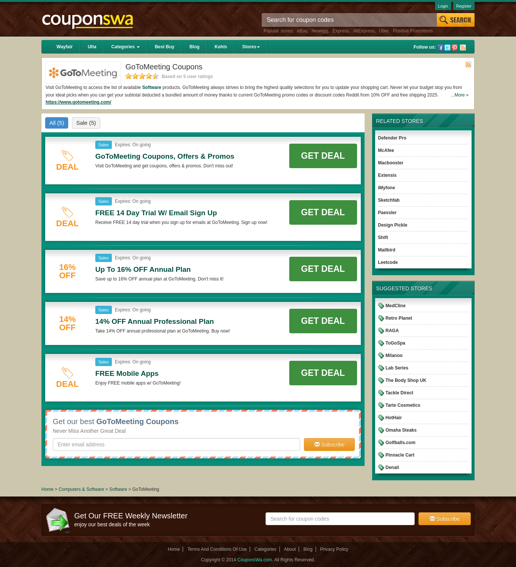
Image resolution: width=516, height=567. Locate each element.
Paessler (387, 212)
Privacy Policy (334, 549)
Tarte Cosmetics (403, 405)
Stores (251, 46)
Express (341, 31)
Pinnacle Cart (400, 455)
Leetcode (388, 262)
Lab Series (397, 368)
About (290, 549)
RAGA (392, 330)
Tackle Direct (400, 392)
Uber (383, 31)
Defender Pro (392, 138)
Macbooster (390, 163)
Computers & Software (82, 489)
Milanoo (394, 355)
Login (443, 6)
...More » (460, 95)
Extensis (387, 175)
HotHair (394, 417)
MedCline (396, 305)
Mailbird (386, 250)
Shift (383, 237)
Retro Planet (399, 318)
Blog (194, 46)
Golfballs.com (400, 442)
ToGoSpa (395, 343)
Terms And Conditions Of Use (217, 549)
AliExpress (364, 31)
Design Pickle (393, 225)
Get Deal (323, 156)
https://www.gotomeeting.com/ (78, 102)
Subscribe (329, 444)
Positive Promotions (413, 31)
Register (464, 6)
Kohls (221, 46)
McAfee (386, 150)
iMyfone (386, 187)
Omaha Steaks (401, 430)
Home (47, 489)
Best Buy (164, 46)
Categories (125, 46)
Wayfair (64, 46)
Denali (392, 467)
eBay (302, 31)
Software (152, 87)
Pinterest (455, 47)
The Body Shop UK (406, 380)
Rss (463, 47)
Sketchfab (389, 200)
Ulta (92, 46)
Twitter (447, 47)
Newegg (319, 31)
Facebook (440, 47)
